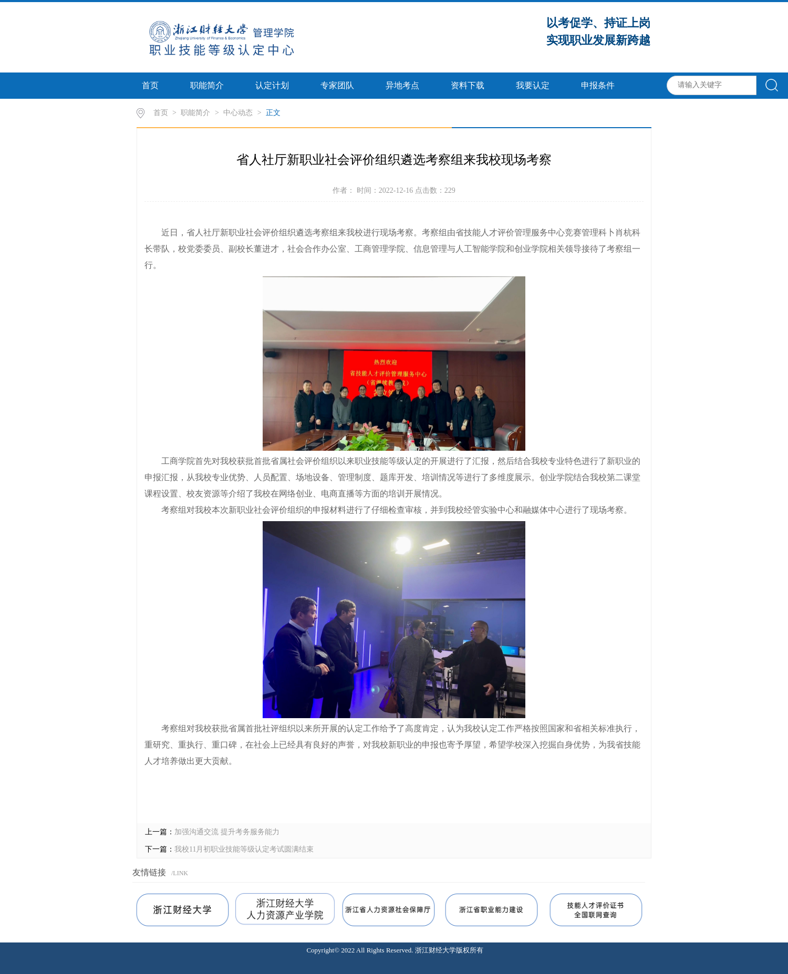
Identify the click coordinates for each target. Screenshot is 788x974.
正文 (273, 113)
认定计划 (272, 85)
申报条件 (598, 85)
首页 (150, 85)
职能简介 (207, 85)
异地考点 (402, 85)
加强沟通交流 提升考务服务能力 (226, 832)
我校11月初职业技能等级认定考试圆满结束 (244, 849)
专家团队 (337, 85)
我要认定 (532, 85)
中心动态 (238, 113)
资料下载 (467, 85)
